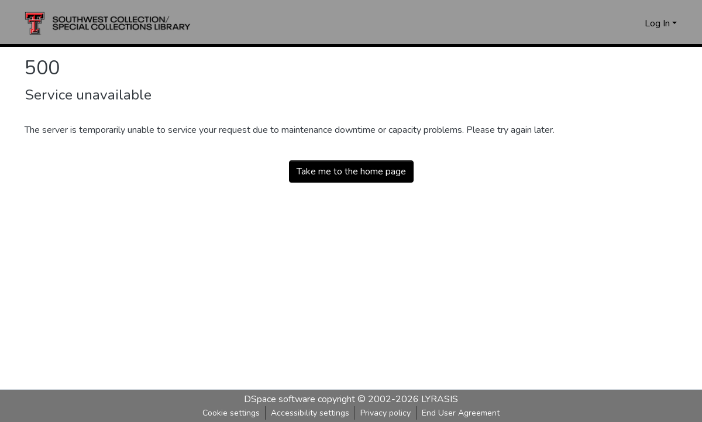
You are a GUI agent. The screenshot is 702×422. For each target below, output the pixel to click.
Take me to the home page (351, 171)
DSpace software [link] (279, 399)
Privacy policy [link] (385, 412)
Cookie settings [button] (231, 412)
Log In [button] (658, 23)
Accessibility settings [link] (310, 412)
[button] (108, 23)
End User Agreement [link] (461, 412)
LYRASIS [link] (439, 399)
